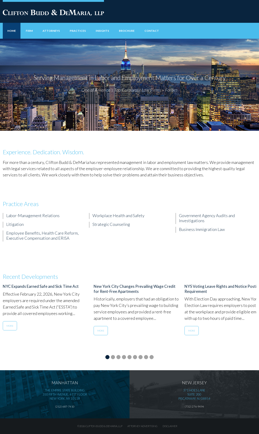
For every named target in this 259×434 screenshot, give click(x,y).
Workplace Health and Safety (118, 215)
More (9, 325)
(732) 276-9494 (194, 406)
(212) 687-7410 (65, 406)
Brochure (127, 30)
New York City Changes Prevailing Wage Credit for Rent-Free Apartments (135, 289)
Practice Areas (21, 203)
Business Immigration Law (202, 229)
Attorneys (51, 30)
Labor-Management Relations (33, 215)
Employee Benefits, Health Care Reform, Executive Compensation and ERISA (42, 235)
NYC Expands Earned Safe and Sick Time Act (41, 286)
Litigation (15, 224)
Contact (151, 30)
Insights (102, 30)
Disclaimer (170, 426)
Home (11, 30)
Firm (29, 30)
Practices (78, 30)
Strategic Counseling (111, 224)
